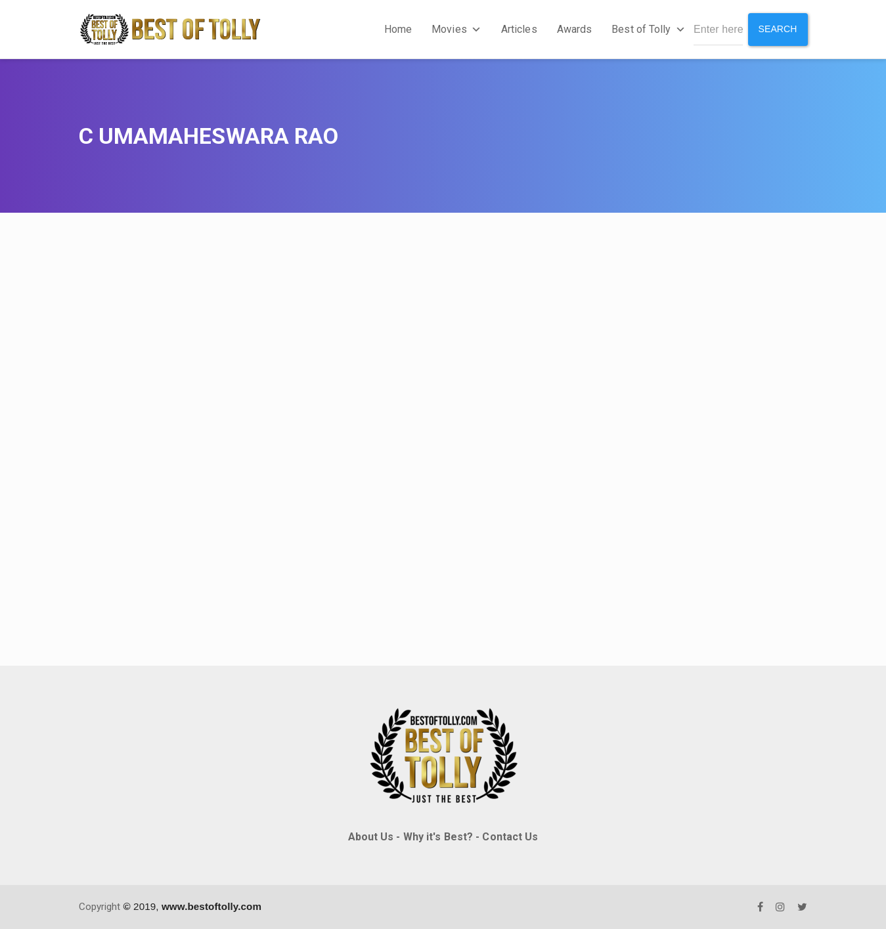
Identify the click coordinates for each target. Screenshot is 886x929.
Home (398, 29)
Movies (456, 29)
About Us (371, 837)
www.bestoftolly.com (211, 906)
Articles (519, 29)
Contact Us (510, 837)
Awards (574, 29)
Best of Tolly (648, 29)
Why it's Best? (438, 837)
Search (778, 29)
